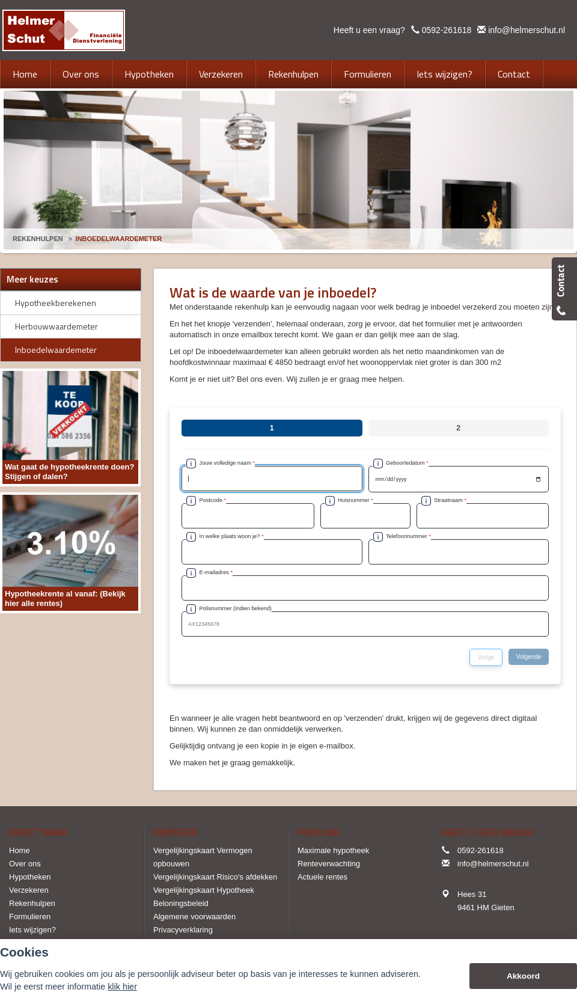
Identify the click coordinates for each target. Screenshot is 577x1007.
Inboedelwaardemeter (119, 238)
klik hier (122, 986)
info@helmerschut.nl (526, 30)
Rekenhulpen (38, 238)
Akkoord (523, 976)
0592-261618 (447, 30)
